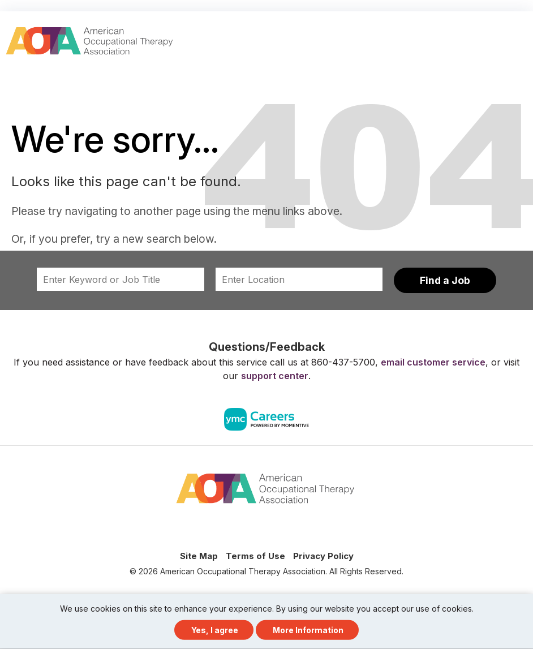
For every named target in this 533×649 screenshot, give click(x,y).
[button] (523, 36)
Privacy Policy (323, 556)
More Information (308, 630)
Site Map (199, 556)
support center (274, 375)
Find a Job (445, 280)
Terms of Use (255, 556)
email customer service (433, 362)
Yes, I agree (214, 630)
